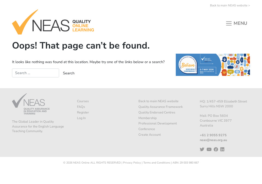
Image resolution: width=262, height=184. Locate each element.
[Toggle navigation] (236, 22)
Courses (83, 101)
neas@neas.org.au (213, 140)
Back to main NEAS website (158, 101)
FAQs (81, 107)
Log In (81, 118)
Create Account (149, 134)
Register (83, 112)
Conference (146, 129)
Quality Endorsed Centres (156, 112)
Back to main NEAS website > (230, 5)
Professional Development (157, 123)
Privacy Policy (132, 163)
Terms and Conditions (156, 163)
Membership (147, 118)
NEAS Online (81, 163)
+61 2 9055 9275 (213, 135)
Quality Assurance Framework (160, 107)
